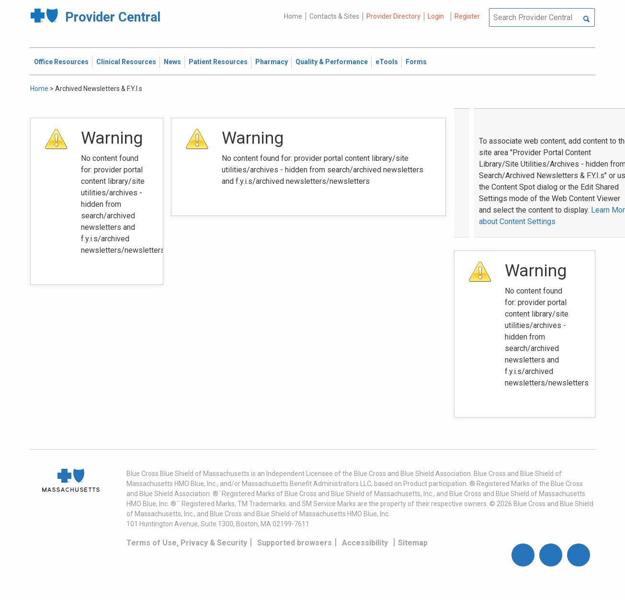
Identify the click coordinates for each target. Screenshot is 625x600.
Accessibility (365, 542)
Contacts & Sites (334, 16)
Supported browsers (294, 542)
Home (293, 16)
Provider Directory (393, 16)
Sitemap (413, 542)
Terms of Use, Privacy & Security (186, 542)
